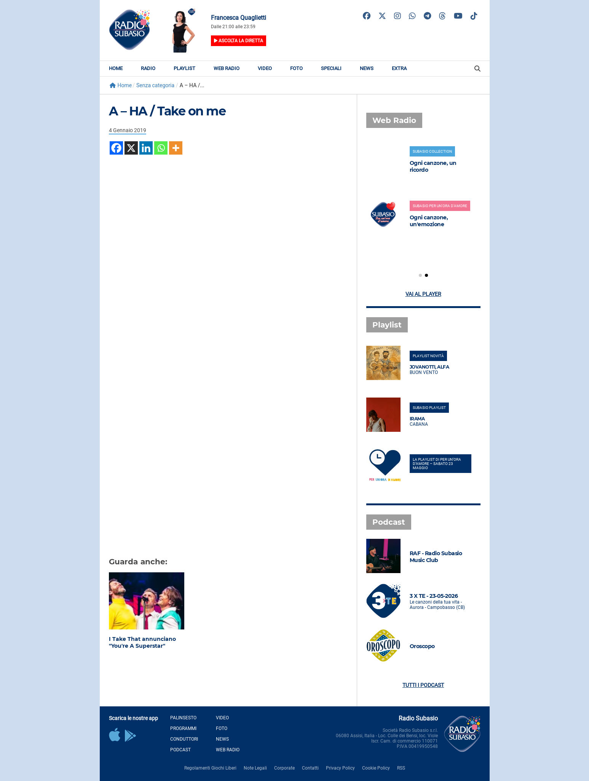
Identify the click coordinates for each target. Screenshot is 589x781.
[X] (131, 148)
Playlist (184, 68)
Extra (399, 68)
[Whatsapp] (161, 148)
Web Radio (226, 68)
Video (265, 68)
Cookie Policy (376, 768)
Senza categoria (155, 85)
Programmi (183, 728)
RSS (401, 768)
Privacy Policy (340, 768)
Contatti (310, 768)
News (367, 68)
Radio (148, 68)
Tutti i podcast (423, 685)
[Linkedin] (146, 148)
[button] (420, 275)
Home (116, 68)
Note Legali (255, 768)
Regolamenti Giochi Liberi (210, 768)
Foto (296, 68)
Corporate (284, 768)
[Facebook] (116, 148)
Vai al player (423, 294)
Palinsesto (183, 718)
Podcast (180, 749)
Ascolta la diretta (238, 40)
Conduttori (184, 739)
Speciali (331, 68)
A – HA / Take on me (167, 111)
